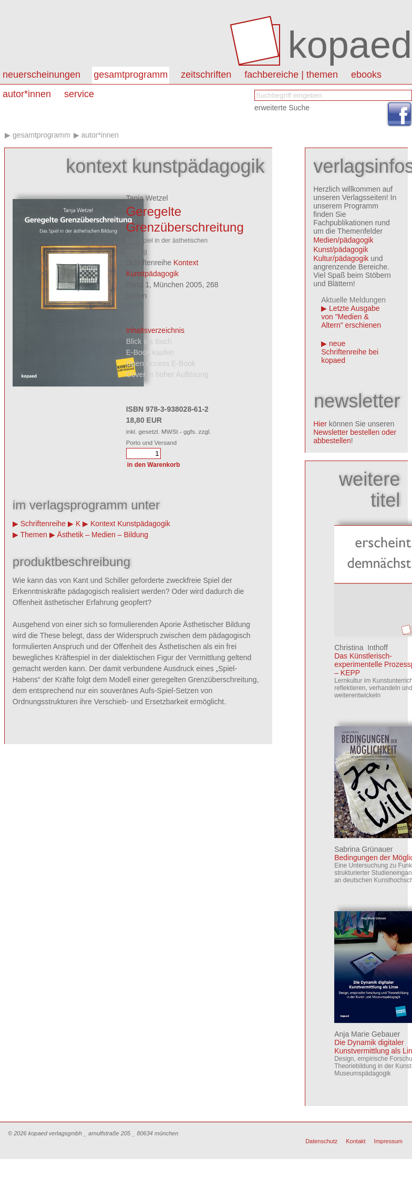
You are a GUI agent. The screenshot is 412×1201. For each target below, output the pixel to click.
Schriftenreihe (43, 523)
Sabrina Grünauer (363, 849)
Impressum (388, 1141)
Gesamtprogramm (131, 74)
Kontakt (355, 1141)
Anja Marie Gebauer (367, 1034)
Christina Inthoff (361, 647)
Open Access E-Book (160, 363)
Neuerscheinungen (41, 74)
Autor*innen (100, 135)
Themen (33, 534)
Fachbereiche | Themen (291, 74)
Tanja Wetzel (147, 198)
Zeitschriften (206, 74)
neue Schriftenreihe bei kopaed (349, 351)
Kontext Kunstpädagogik (130, 523)
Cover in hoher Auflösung (167, 374)
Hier (320, 424)
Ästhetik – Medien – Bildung (103, 534)
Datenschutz (321, 1141)
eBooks (366, 74)
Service (79, 94)
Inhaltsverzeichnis (155, 330)
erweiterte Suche (282, 107)
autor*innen (27, 94)
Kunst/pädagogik (340, 249)
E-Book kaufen (150, 352)
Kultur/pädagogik (340, 258)
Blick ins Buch (149, 341)
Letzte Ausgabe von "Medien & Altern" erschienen (351, 316)
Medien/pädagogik (343, 240)
